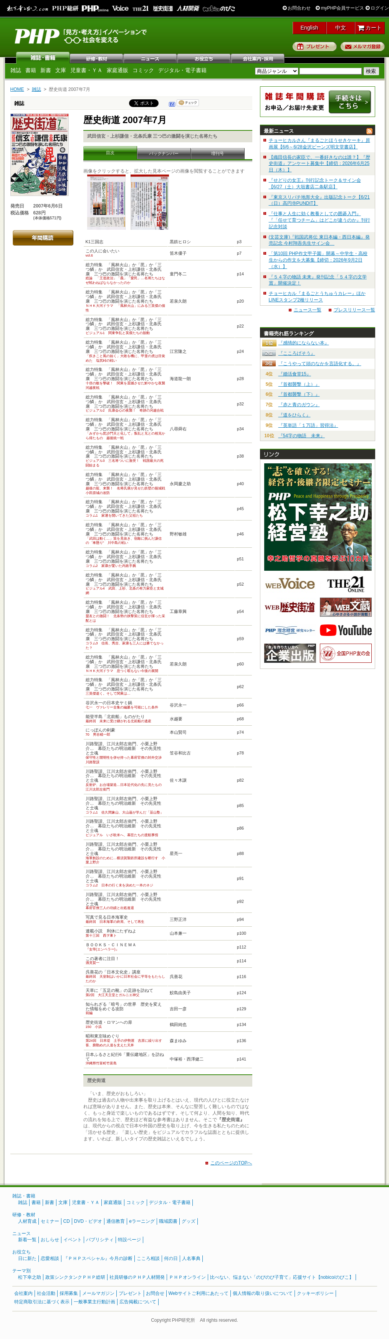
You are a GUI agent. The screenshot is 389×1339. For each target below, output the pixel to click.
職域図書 (168, 1221)
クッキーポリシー (315, 1293)
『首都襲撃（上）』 (299, 384)
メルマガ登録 (363, 46)
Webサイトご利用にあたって (198, 1293)
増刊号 (217, 153)
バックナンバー (164, 153)
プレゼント (315, 46)
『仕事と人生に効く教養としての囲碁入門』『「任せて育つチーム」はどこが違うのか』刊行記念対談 (319, 220)
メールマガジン (98, 1293)
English (309, 28)
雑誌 (43, 57)
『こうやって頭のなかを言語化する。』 (319, 363)
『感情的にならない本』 (303, 343)
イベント (72, 1239)
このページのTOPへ (231, 1163)
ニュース (150, 57)
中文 (340, 28)
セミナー (50, 1221)
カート (370, 28)
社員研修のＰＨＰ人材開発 (137, 1277)
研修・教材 (97, 57)
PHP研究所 (81, 35)
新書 (45, 70)
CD (66, 1221)
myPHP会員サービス (340, 8)
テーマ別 (21, 1270)
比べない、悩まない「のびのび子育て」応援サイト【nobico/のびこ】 (282, 1277)
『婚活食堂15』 (294, 374)
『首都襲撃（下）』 (299, 394)
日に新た (27, 1258)
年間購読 (43, 237)
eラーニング (142, 1221)
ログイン (377, 8)
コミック (143, 70)
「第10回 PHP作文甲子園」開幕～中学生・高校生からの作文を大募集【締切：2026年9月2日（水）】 (318, 260)
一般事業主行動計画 (94, 1301)
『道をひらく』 (294, 415)
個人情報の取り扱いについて (263, 1293)
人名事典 (191, 1258)
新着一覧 (27, 1239)
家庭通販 (117, 70)
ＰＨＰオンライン (187, 1277)
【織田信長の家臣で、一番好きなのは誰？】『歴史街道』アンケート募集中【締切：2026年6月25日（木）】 (319, 164)
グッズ (188, 1221)
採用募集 (69, 1293)
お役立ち (204, 57)
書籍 (30, 70)
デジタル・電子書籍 (182, 70)
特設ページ (129, 1239)
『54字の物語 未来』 (301, 435)
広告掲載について (137, 1301)
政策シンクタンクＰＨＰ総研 (75, 1277)
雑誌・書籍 (23, 1196)
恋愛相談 (50, 1258)
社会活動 (46, 1293)
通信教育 (115, 1221)
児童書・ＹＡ (86, 70)
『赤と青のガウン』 (299, 404)
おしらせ (50, 1239)
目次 (110, 152)
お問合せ (155, 1293)
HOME (17, 89)
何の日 (171, 1258)
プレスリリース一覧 (354, 310)
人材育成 (27, 1221)
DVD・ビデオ (88, 1221)
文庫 (60, 70)
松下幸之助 (29, 1277)
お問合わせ (297, 8)
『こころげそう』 (296, 353)
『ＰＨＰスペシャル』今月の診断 (97, 1258)
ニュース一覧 (307, 310)
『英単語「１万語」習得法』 (308, 425)
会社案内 (258, 57)
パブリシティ (100, 1239)
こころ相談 (148, 1258)
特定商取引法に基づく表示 (42, 1301)
